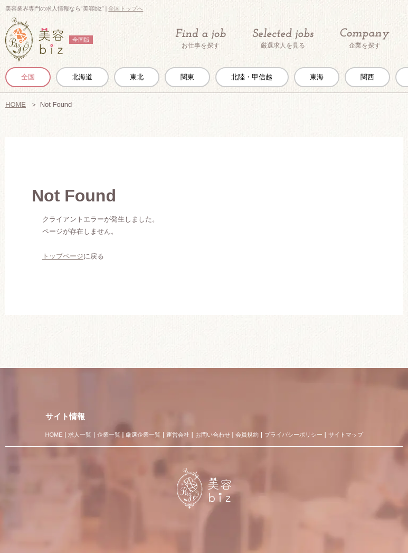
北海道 (82, 77)
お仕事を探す (200, 38)
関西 (367, 77)
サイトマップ (345, 434)
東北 (137, 77)
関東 (187, 77)
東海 (317, 77)
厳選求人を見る (283, 38)
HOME (15, 104)
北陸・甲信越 (251, 77)
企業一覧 (108, 434)
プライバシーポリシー (293, 434)
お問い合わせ (212, 434)
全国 (28, 77)
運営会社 (177, 434)
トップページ (62, 256)
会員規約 (247, 434)
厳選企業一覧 (143, 434)
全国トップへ (125, 8)
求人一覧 (79, 434)
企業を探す (365, 39)
